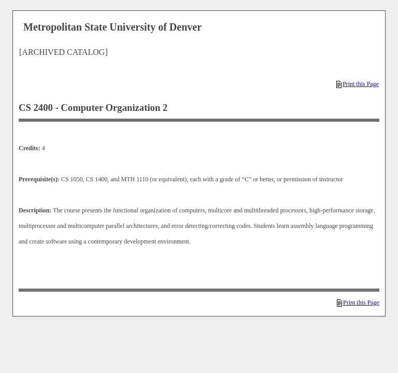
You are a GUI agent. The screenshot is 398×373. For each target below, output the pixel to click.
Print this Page (357, 84)
